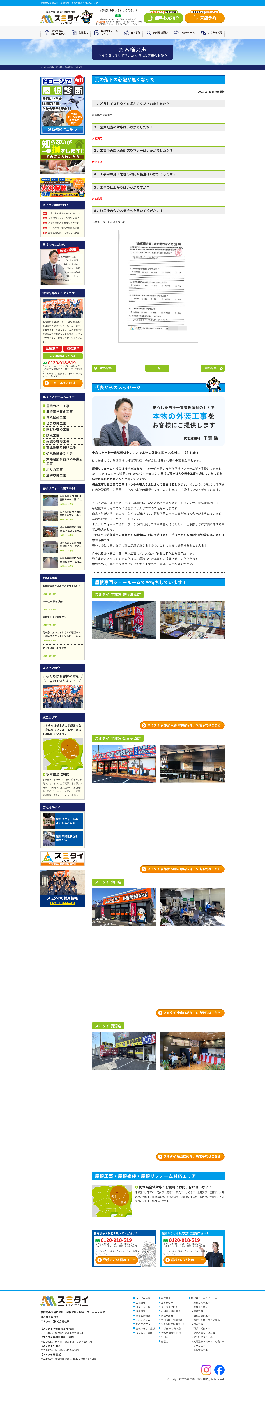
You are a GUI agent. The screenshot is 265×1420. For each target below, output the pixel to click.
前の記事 (211, 368)
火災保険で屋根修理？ (173, 1324)
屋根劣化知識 (143, 1315)
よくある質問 (210, 33)
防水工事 (52, 435)
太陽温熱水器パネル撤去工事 (64, 461)
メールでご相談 (64, 383)
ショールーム (183, 33)
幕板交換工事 (56, 475)
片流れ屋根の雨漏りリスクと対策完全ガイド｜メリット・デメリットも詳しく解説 (63, 223)
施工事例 (131, 33)
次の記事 (106, 368)
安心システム (143, 1320)
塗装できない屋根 (145, 1328)
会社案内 (79, 33)
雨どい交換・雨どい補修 (206, 1320)
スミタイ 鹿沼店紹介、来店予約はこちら (192, 1156)
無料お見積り (164, 17)
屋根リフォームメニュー (105, 33)
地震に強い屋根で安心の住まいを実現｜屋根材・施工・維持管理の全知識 (63, 213)
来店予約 (204, 17)
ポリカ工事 (54, 470)
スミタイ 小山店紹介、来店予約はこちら (192, 1013)
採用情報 (140, 1311)
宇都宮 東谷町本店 (171, 1328)
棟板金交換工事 (201, 1315)
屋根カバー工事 (57, 406)
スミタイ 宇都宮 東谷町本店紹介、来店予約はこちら (184, 725)
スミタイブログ (169, 1307)
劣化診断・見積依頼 (172, 1320)
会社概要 (140, 1302)
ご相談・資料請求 (170, 1311)
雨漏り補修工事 (57, 441)
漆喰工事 (198, 1311)
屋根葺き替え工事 (59, 412)
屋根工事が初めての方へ (54, 33)
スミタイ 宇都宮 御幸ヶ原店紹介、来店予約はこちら (184, 869)
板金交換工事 (56, 423)
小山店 (164, 1337)
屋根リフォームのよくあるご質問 (60, 821)
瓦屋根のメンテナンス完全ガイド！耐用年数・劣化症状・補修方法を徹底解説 (63, 218)
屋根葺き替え (200, 1307)
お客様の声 (167, 1302)
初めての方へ (143, 1324)
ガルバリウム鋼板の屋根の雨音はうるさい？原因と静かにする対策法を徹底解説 (63, 228)
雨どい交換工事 (57, 429)
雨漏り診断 (167, 1315)
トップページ (143, 1298)
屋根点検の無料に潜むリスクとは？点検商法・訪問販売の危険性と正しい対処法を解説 (63, 232)
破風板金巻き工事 (59, 453)
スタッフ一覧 (143, 1307)
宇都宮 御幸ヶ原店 (171, 1332)
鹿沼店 (164, 1341)
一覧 (157, 368)
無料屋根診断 (156, 33)
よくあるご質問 (144, 1332)
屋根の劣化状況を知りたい (60, 838)
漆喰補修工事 (56, 417)
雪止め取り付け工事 (61, 447)
